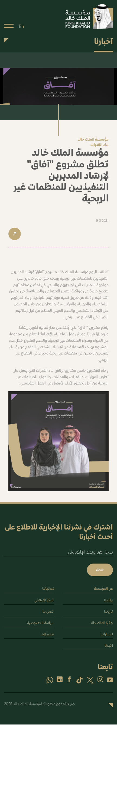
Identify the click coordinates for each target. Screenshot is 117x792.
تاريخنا (108, 612)
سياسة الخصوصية (40, 623)
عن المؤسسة (103, 589)
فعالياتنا (48, 589)
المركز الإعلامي (44, 600)
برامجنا (108, 600)
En (21, 26)
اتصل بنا (48, 612)
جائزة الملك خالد (101, 623)
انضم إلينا (47, 634)
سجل (100, 569)
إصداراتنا (106, 634)
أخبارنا (109, 646)
